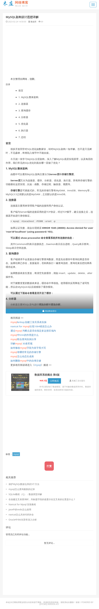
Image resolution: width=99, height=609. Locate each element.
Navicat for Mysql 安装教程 (22, 504)
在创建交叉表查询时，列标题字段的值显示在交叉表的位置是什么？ (42, 499)
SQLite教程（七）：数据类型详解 (25, 494)
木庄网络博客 (16, 602)
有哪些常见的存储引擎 (26, 352)
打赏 (49, 466)
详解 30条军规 (21, 343)
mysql (37, 364)
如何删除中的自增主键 (26, 360)
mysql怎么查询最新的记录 (22, 489)
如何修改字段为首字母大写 (28, 347)
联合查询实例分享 (23, 339)
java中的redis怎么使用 (20, 509)
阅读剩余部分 (49, 311)
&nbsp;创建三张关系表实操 (28, 322)
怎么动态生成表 (22, 356)
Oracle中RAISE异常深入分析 (23, 519)
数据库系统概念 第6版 (47, 374)
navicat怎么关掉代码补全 (21, 514)
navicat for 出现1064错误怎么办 (31, 326)
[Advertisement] (49, 51)
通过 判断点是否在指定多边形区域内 (33, 330)
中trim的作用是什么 (25, 334)
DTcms (43, 604)
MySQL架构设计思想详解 (22, 17)
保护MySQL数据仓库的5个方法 (24, 484)
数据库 (33, 21)
